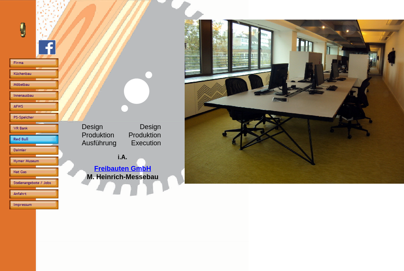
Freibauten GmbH (122, 168)
